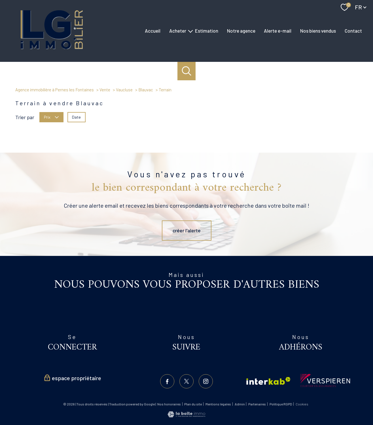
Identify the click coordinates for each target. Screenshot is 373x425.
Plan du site (193, 404)
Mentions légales (218, 404)
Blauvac (145, 89)
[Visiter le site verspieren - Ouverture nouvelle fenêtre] (325, 380)
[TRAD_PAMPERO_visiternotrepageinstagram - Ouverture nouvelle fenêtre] (206, 381)
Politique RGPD (281, 404)
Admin (240, 404)
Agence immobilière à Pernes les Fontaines (54, 89)
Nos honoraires (169, 404)
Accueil (152, 30)
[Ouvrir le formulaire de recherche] (186, 71)
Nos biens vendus (318, 30)
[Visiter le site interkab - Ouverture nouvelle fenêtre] (268, 381)
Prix (51, 116)
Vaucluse (124, 89)
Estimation (206, 30)
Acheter (177, 30)
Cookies (302, 404)
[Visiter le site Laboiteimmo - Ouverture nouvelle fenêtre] (186, 415)
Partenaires (257, 404)
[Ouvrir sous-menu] (190, 31)
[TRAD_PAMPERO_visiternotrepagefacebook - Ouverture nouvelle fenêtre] (167, 381)
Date (76, 116)
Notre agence (241, 30)
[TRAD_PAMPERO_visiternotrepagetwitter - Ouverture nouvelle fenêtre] (186, 381)
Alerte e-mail (277, 30)
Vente (104, 89)
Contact (353, 30)
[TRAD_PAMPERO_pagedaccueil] (51, 47)
